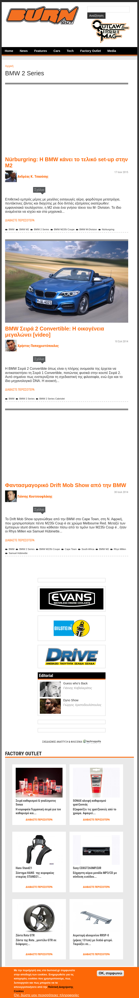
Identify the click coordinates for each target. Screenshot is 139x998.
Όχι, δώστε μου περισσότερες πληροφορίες (46, 995)
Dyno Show (71, 710)
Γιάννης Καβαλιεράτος (77, 698)
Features (40, 51)
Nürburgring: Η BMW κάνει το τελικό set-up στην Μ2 (63, 162)
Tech (70, 51)
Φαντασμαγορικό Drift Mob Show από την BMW (65, 492)
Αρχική (9, 66)
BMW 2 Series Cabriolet (55, 402)
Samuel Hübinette (37, 563)
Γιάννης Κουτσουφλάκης (37, 506)
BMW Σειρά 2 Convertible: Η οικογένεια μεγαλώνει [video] (61, 335)
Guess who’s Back (75, 693)
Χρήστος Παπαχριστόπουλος (41, 349)
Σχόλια (39, 190)
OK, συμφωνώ (110, 973)
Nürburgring (14, 233)
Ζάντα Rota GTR (26, 945)
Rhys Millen (14, 563)
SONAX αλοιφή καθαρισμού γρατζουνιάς (92, 813)
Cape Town (76, 559)
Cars (56, 51)
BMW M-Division (96, 229)
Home (9, 51)
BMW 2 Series (43, 229)
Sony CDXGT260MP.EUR (89, 878)
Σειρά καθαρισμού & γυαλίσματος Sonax (39, 813)
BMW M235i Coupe (69, 229)
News (24, 51)
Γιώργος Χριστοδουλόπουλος (82, 715)
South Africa (95, 559)
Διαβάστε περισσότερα (22, 220)
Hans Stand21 (25, 878)
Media (111, 51)
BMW (10, 229)
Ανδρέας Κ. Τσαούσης (35, 176)
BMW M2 (24, 229)
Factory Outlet (90, 51)
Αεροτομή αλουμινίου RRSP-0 (93, 945)
